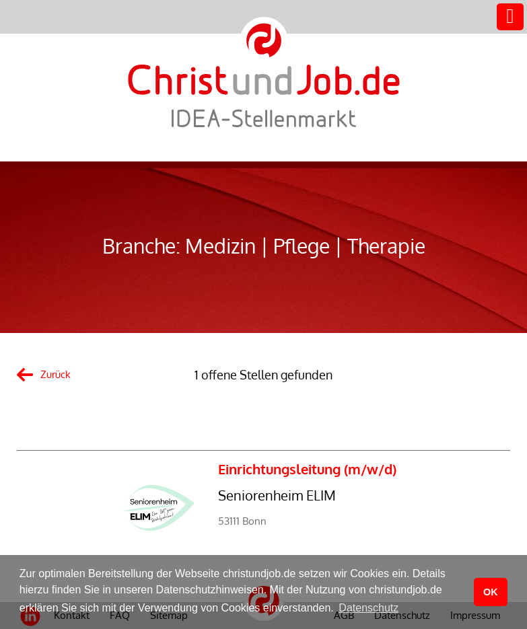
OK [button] (490, 592)
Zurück (55, 374)
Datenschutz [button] (368, 608)
